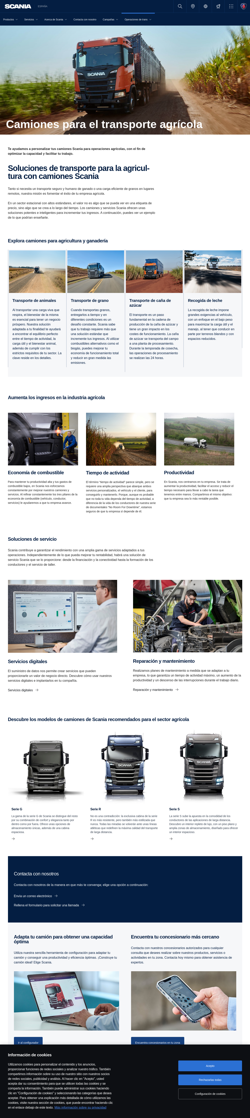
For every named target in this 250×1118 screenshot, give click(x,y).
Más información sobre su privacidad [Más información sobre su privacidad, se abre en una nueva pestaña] (80, 1107)
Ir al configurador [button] (28, 1042)
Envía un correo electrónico (33, 896)
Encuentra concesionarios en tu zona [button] (157, 1042)
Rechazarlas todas (210, 1079)
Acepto (210, 1065)
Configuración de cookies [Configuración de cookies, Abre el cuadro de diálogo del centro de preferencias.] (210, 1093)
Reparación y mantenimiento (153, 689)
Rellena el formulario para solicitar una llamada (47, 905)
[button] (231, 6)
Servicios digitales (21, 690)
